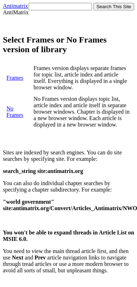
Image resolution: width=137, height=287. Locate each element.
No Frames (14, 111)
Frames (14, 78)
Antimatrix (15, 6)
